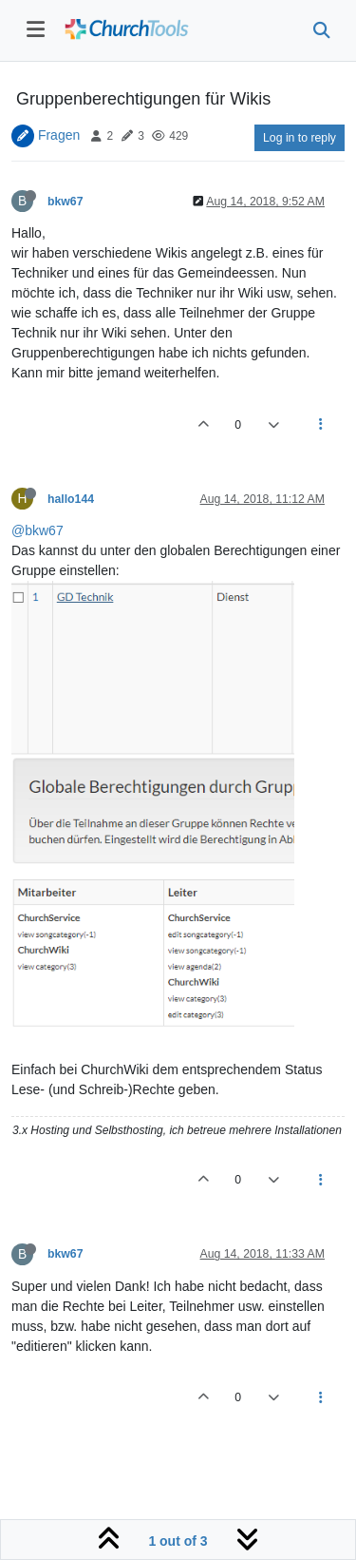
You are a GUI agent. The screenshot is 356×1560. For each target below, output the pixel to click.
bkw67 (65, 201)
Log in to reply (299, 137)
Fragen (59, 135)
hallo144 (70, 499)
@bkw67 (37, 530)
